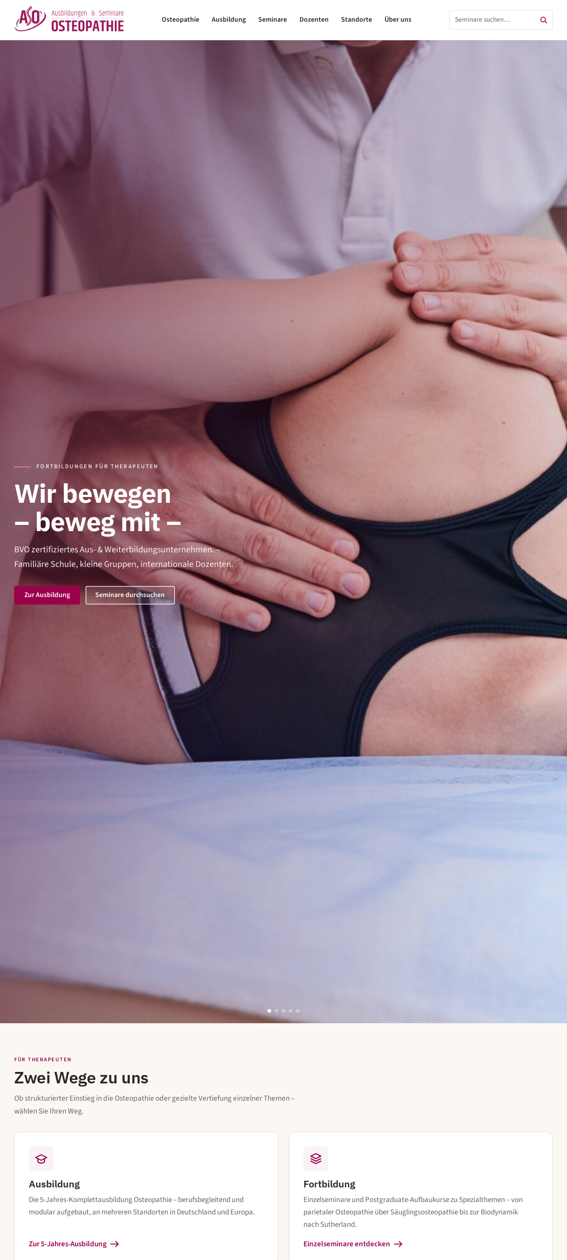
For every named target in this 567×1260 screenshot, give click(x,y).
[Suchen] (543, 20)
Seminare (272, 19)
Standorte (356, 19)
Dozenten (314, 19)
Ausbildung (229, 19)
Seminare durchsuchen (130, 595)
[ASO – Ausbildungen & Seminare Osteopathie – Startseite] (69, 20)
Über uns (398, 19)
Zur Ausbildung (47, 595)
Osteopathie (180, 19)
